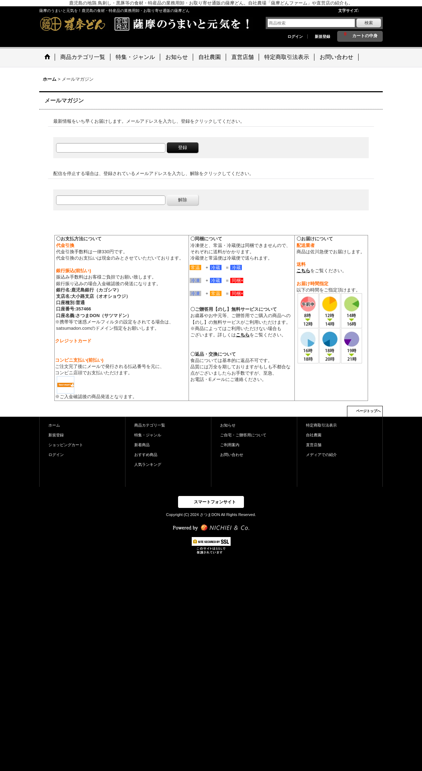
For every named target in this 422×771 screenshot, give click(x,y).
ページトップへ (368, 411)
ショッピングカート (65, 445)
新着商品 (142, 445)
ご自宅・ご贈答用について (243, 435)
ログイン (295, 36)
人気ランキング (147, 464)
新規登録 (322, 36)
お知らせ (228, 425)
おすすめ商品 (145, 454)
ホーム (54, 425)
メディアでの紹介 (321, 454)
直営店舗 (313, 445)
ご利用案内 (229, 445)
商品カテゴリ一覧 (149, 425)
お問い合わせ (231, 454)
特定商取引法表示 (321, 425)
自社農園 (313, 435)
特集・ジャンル (147, 435)
